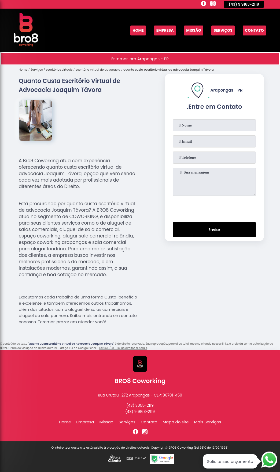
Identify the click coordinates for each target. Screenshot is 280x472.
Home (131, 30)
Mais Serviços (207, 422)
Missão (190, 30)
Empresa (159, 30)
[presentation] (214, 207)
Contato (254, 30)
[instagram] (213, 4)
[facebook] (203, 4)
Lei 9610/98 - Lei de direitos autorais (123, 348)
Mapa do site (176, 422)
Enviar (214, 230)
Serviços (221, 30)
